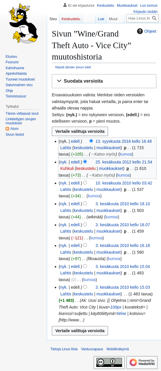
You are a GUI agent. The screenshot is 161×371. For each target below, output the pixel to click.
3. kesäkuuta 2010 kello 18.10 (122, 203)
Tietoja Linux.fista (64, 349)
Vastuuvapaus (92, 349)
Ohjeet (146, 31)
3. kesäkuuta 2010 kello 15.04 (122, 266)
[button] (104, 81)
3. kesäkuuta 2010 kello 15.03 (122, 287)
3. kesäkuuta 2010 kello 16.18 (122, 245)
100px (115, 307)
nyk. (64, 162)
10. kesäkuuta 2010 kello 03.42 (123, 183)
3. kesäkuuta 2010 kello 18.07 (122, 224)
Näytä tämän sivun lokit (73, 67)
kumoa (126, 154)
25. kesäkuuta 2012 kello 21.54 (123, 162)
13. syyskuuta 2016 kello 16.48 (123, 141)
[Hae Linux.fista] (142, 18)
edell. (75, 141)
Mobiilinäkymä (118, 349)
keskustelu (83, 147)
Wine (121, 313)
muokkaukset (108, 147)
